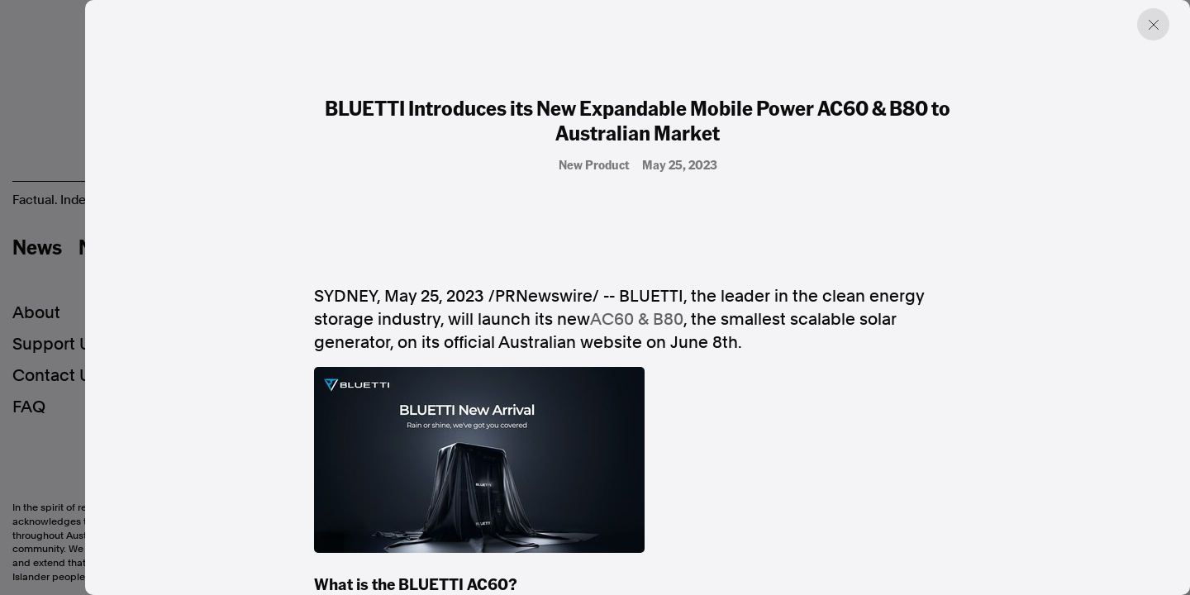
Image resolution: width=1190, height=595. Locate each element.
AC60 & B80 (636, 319)
